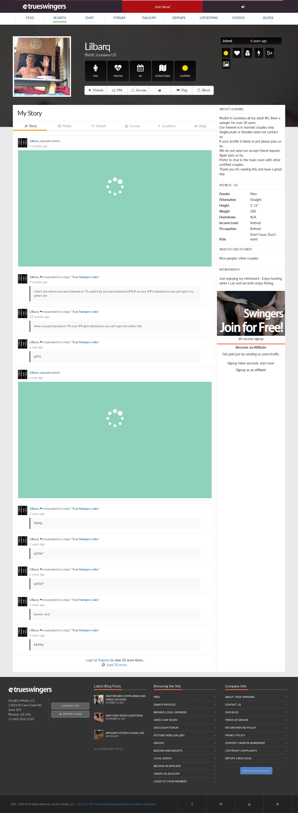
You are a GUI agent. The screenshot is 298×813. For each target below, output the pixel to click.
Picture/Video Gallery (169, 735)
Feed (157, 696)
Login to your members (170, 781)
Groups (159, 742)
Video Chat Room (165, 719)
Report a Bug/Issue (238, 758)
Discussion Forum (166, 727)
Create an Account (167, 773)
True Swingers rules (85, 277)
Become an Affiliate (251, 347)
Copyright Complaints (241, 750)
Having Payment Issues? (256, 770)
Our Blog (231, 712)
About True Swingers (240, 696)
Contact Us (70, 705)
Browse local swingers (170, 712)
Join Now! (162, 7)
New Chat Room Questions (126, 717)
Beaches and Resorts (168, 750)
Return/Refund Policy (240, 727)
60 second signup (251, 339)
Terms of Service (236, 719)
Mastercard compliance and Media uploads (126, 699)
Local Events (163, 758)
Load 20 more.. (117, 665)
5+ (269, 53)
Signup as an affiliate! (251, 370)
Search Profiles (165, 704)
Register (104, 660)
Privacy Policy (235, 735)
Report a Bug (70, 714)
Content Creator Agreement (245, 742)
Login (89, 660)
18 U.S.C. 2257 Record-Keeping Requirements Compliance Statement (117, 804)
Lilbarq (34, 141)
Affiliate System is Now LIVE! (126, 735)
